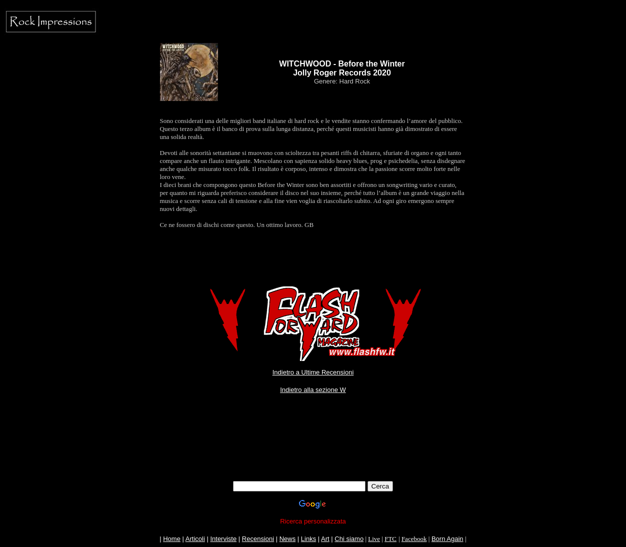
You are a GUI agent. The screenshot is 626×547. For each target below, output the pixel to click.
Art (325, 538)
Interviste (223, 538)
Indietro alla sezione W (313, 390)
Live (374, 538)
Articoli (195, 538)
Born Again (448, 538)
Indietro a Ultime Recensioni (313, 372)
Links (308, 538)
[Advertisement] (313, 458)
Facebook (414, 538)
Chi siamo (349, 538)
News (288, 538)
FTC (390, 538)
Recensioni (258, 538)
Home (171, 538)
